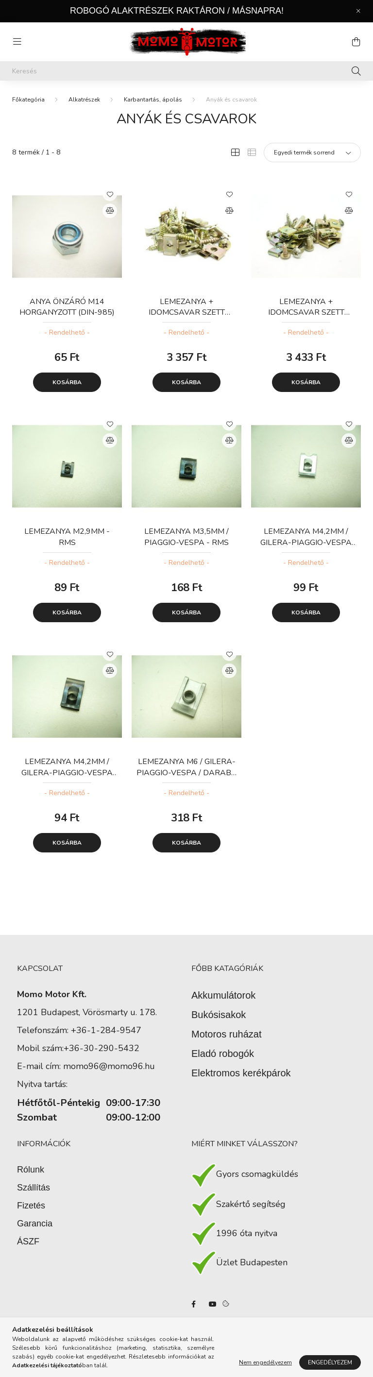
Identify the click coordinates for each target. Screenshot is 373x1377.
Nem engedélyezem (265, 1362)
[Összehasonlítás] (109, 211)
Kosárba (67, 382)
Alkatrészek (84, 99)
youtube (212, 1304)
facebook (193, 1304)
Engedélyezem (330, 1362)
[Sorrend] (312, 152)
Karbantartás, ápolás (153, 99)
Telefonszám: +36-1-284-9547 (79, 1030)
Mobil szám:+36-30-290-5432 (78, 1048)
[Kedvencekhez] (109, 194)
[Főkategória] (28, 99)
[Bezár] (358, 11)
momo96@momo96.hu (109, 1066)
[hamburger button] (17, 41)
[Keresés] (186, 71)
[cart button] (356, 41)
